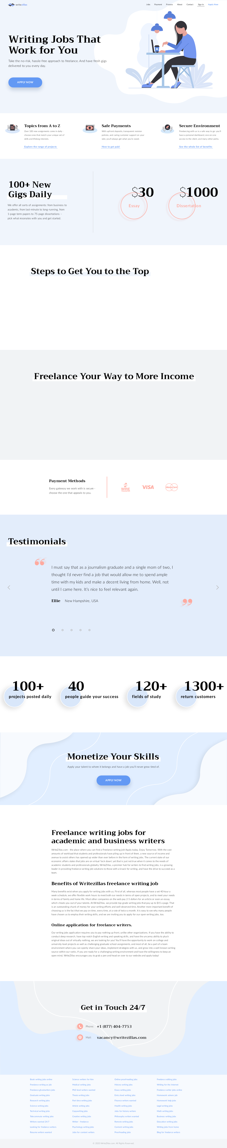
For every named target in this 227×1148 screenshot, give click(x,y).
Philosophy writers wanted (127, 1117)
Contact (190, 5)
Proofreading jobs (123, 1132)
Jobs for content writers (83, 1132)
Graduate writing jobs (40, 1095)
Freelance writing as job (41, 1085)
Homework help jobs (166, 1101)
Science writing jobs (39, 1106)
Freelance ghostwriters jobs (42, 1090)
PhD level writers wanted (83, 1090)
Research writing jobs (40, 1101)
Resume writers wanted (41, 1132)
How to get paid (111, 147)
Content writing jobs (124, 1127)
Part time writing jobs (82, 1101)
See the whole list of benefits (195, 147)
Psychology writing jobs (83, 1127)
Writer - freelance (80, 1122)
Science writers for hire (83, 1079)
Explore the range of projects (40, 147)
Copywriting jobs (80, 1111)
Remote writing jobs (124, 1122)
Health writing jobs (123, 1106)
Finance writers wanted (125, 1101)
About (179, 5)
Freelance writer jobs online (169, 1090)
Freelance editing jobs (167, 1079)
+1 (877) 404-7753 (114, 1026)
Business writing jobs (166, 1117)
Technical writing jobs (40, 1111)
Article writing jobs (81, 1106)
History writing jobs (124, 1085)
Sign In (201, 5)
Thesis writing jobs (80, 1095)
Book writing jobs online (41, 1079)
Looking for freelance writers (43, 1127)
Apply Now (213, 5)
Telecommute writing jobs (42, 1117)
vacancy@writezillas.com (121, 1037)
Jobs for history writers (125, 1111)
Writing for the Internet (167, 1085)
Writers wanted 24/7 (39, 1122)
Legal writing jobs (165, 1106)
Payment (158, 5)
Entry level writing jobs (125, 1095)
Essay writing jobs (123, 1090)
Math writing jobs (165, 1111)
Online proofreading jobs (126, 1079)
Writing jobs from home (168, 1127)
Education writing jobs (167, 1122)
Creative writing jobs (81, 1117)
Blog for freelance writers (168, 1132)
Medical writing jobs (81, 1085)
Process (169, 5)
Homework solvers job (167, 1095)
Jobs (148, 5)
